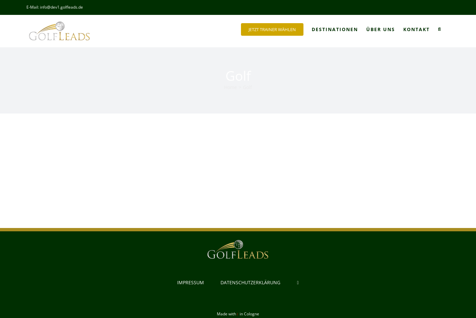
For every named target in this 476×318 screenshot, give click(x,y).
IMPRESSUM (190, 282)
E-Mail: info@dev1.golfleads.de (54, 7)
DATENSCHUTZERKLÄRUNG (250, 282)
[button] (439, 29)
